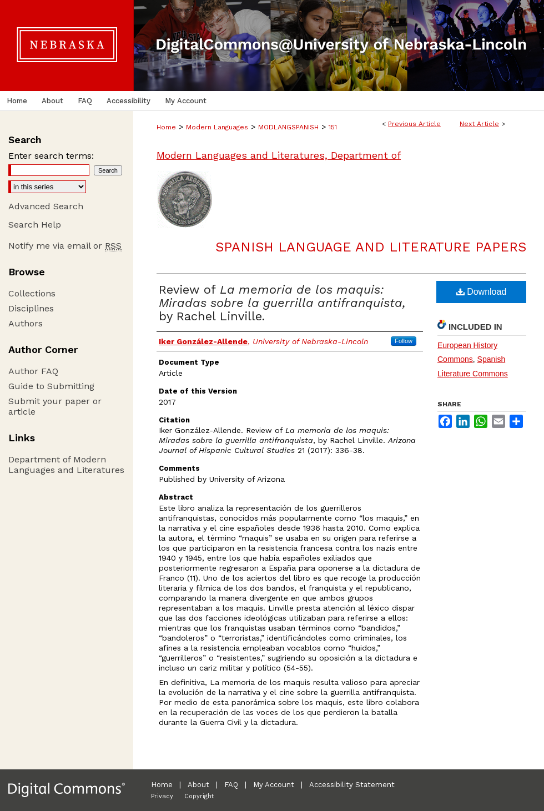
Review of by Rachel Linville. (282, 303)
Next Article (479, 124)
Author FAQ (33, 371)
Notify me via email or (65, 245)
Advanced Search (45, 206)
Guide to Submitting (51, 386)
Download (481, 291)
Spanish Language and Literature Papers (370, 247)
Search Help (34, 224)
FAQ (231, 784)
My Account (273, 784)
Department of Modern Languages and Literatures (66, 464)
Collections (32, 293)
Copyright (199, 796)
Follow (403, 341)
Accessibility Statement (352, 784)
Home (166, 127)
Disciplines (31, 308)
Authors (25, 323)
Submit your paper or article (55, 406)
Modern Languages (217, 127)
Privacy (162, 796)
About (198, 784)
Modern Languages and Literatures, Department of (279, 155)
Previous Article (414, 124)
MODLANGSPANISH (288, 127)
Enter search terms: (51, 155)
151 (333, 127)
